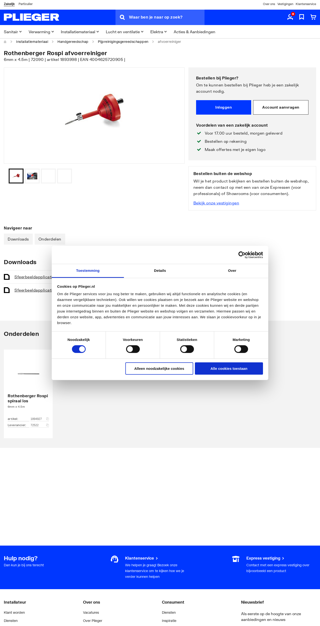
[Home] (5, 42)
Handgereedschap (73, 41)
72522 (40, 425)
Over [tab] (232, 270)
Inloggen (223, 107)
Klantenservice (306, 4)
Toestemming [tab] (88, 270)
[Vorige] (175, 176)
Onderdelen (49, 239)
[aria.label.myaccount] (290, 17)
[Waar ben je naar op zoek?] (167, 17)
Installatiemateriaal (32, 41)
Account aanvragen (280, 107)
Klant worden (14, 612)
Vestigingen (285, 4)
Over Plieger (92, 621)
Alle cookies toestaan (229, 368)
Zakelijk (9, 4)
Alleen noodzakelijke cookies (159, 368)
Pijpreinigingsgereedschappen (123, 41)
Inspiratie (169, 621)
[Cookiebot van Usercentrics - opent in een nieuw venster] (242, 254)
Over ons (269, 4)
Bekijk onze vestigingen (216, 203)
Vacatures (91, 612)
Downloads (18, 239)
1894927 (40, 419)
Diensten (11, 621)
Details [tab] (160, 270)
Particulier (25, 4)
